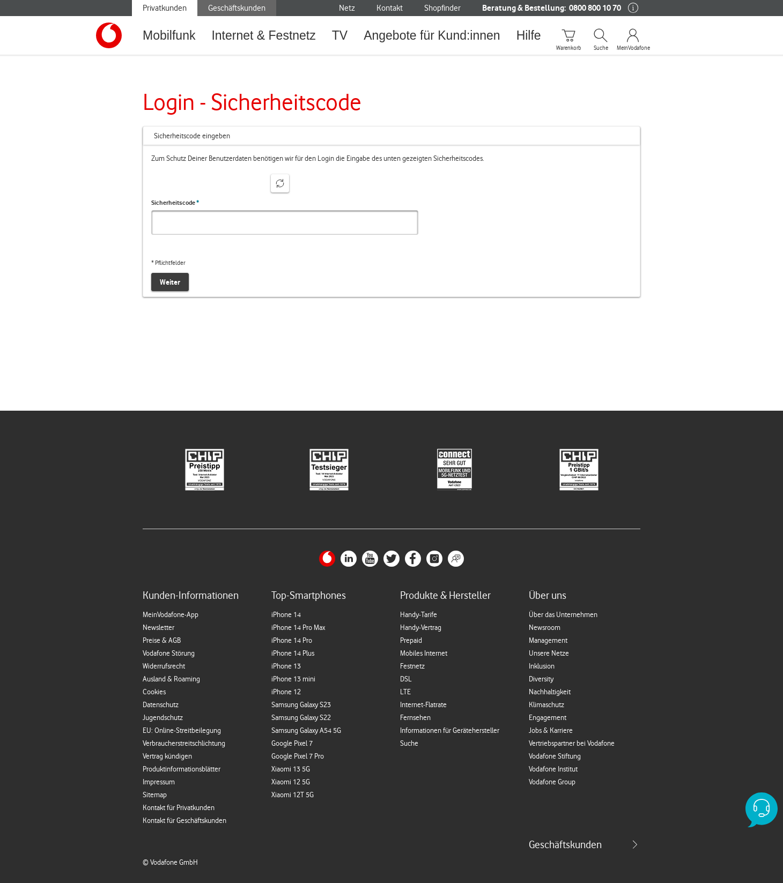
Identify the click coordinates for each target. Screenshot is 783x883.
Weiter (170, 282)
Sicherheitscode (175, 202)
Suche (601, 48)
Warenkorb (568, 48)
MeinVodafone (633, 48)
